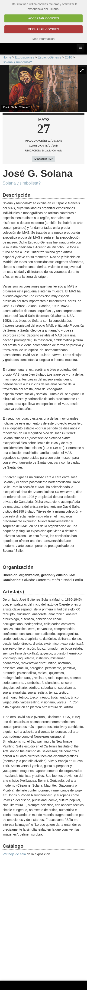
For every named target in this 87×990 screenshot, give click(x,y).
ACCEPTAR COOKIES (43, 18)
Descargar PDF (43, 158)
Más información (43, 39)
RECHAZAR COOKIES (43, 29)
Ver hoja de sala (14, 854)
